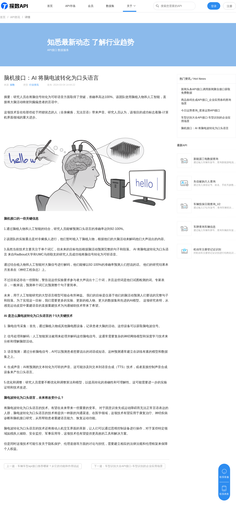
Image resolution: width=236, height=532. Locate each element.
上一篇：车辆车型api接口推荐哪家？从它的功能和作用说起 (42, 466)
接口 (13, 218)
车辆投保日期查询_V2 (207, 204)
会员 (90, 5)
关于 (131, 6)
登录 (214, 6)
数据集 (110, 5)
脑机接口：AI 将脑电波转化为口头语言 (205, 128)
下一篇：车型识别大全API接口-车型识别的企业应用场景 (128, 466)
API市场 (70, 5)
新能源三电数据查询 (206, 158)
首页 (50, 5)
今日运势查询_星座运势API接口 (200, 110)
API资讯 (15, 17)
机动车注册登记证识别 (207, 249)
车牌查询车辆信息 (205, 226)
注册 (229, 6)
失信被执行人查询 (205, 181)
